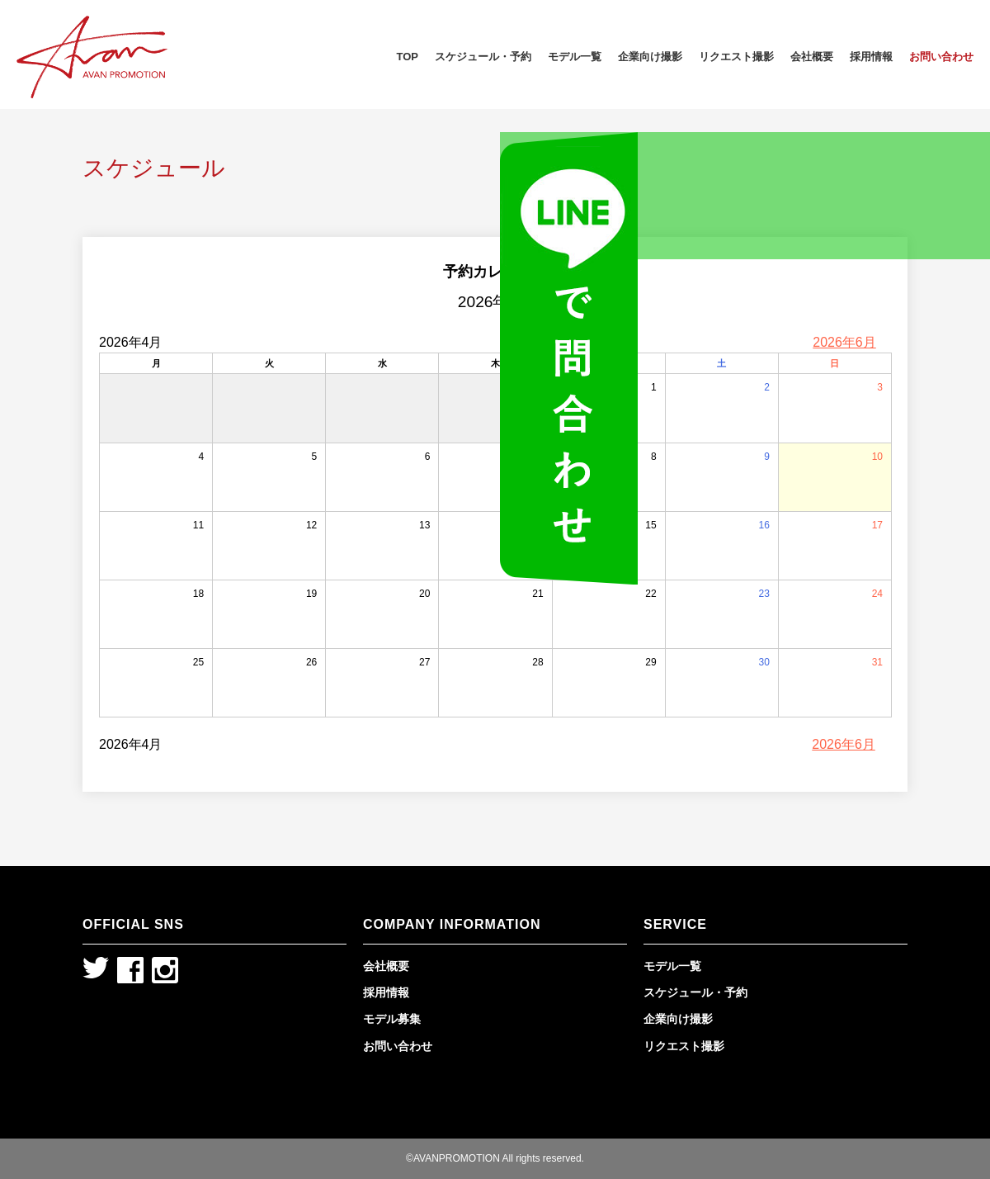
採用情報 (871, 56)
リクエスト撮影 (736, 56)
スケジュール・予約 (483, 56)
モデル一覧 (574, 56)
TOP (408, 56)
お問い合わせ (941, 56)
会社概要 (811, 56)
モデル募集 (392, 1018)
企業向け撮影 (650, 56)
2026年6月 (844, 342)
